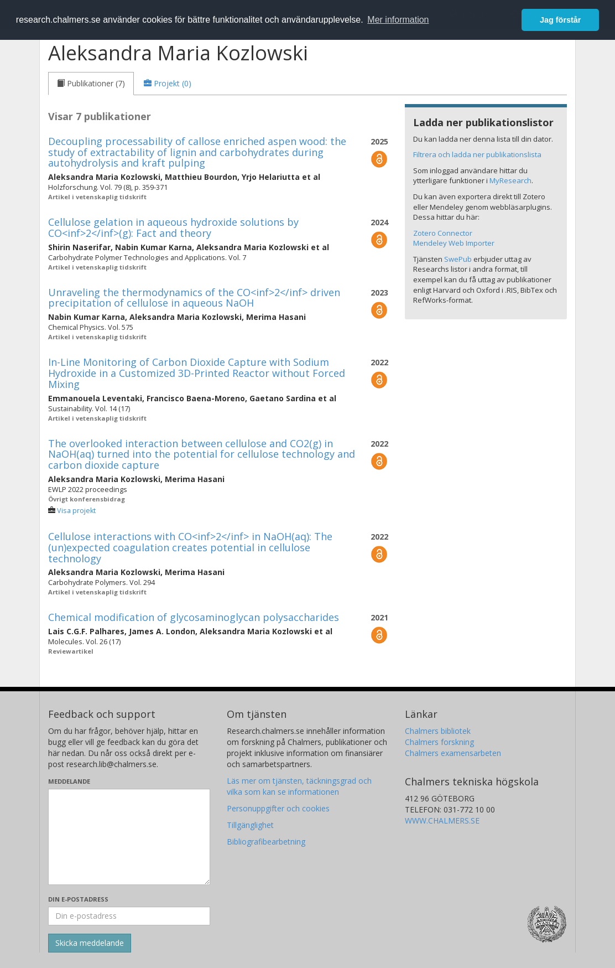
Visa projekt (76, 510)
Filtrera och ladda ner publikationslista (477, 154)
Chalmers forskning (439, 742)
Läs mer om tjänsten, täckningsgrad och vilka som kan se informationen (299, 786)
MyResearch (510, 180)
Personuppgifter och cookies (278, 808)
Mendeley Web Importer (453, 243)
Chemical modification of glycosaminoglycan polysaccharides (193, 617)
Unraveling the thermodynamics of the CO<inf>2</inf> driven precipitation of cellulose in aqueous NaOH (194, 298)
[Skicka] (89, 943)
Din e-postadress (78, 899)
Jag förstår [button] (560, 19)
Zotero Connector (442, 233)
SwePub (458, 259)
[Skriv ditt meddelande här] (129, 837)
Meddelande (69, 781)
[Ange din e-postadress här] (129, 916)
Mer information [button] (398, 19)
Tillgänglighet (250, 825)
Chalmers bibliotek (438, 731)
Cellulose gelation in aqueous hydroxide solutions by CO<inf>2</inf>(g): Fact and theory (173, 227)
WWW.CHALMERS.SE (442, 820)
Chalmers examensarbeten (453, 753)
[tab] (91, 83)
